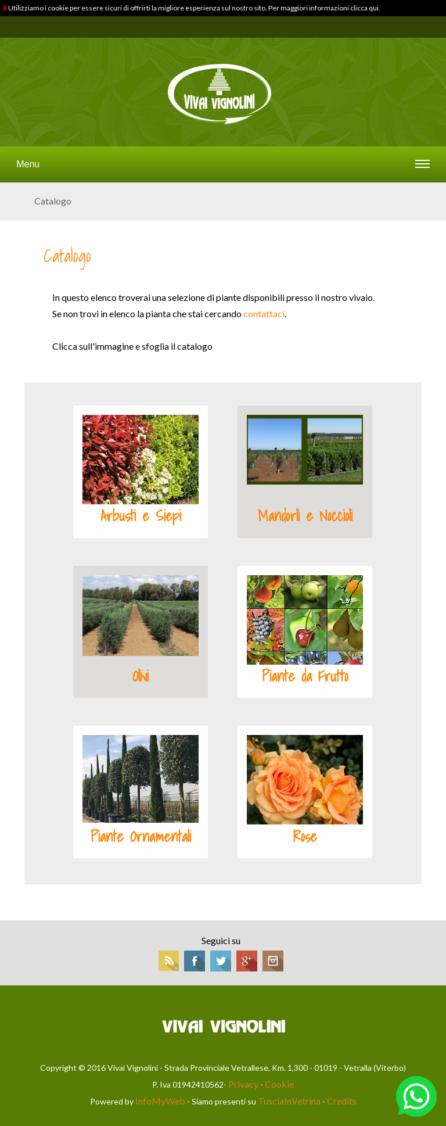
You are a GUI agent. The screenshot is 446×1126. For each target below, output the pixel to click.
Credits (342, 1100)
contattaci (264, 313)
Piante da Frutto (305, 676)
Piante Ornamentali (141, 836)
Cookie (279, 1083)
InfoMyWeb (160, 1100)
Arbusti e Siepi (140, 516)
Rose (305, 836)
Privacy (243, 1083)
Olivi (140, 676)
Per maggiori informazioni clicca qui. (324, 7)
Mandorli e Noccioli (305, 516)
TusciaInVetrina (289, 1100)
